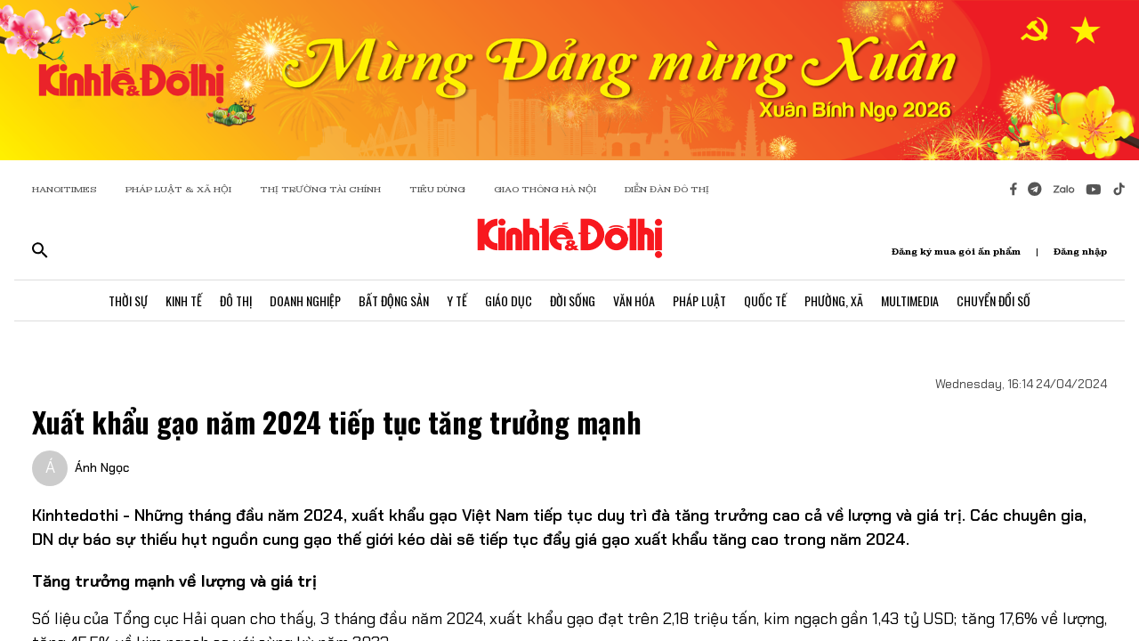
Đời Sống (572, 300)
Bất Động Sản (394, 300)
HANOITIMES (64, 189)
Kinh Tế (184, 300)
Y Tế (457, 300)
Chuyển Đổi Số (993, 300)
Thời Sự (128, 300)
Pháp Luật (699, 300)
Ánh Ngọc (102, 467)
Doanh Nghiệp (305, 300)
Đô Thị (236, 300)
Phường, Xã (833, 300)
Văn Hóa (634, 300)
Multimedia (910, 300)
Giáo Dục (508, 300)
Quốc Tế (765, 300)
